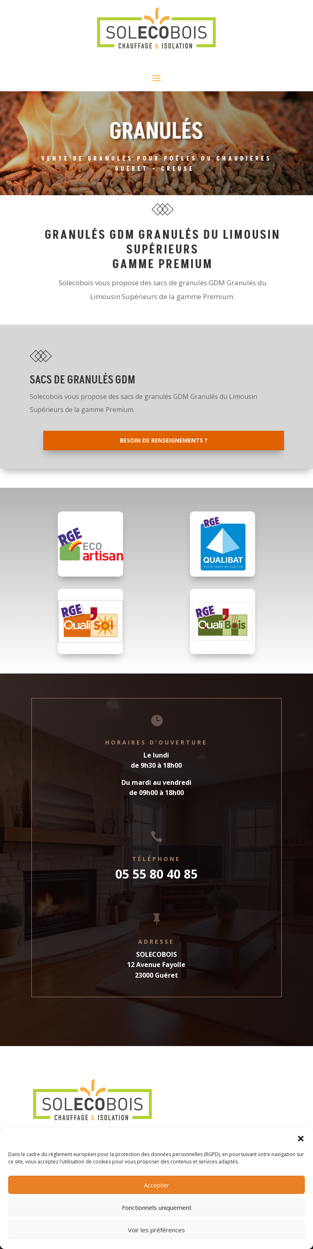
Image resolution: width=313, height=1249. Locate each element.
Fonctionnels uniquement (157, 1207)
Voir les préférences (156, 1230)
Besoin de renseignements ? (163, 440)
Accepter (156, 1185)
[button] (301, 1138)
